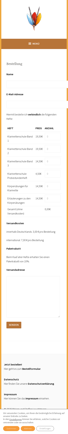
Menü (36, 43)
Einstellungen (15, 419)
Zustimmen (11, 428)
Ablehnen (28, 428)
